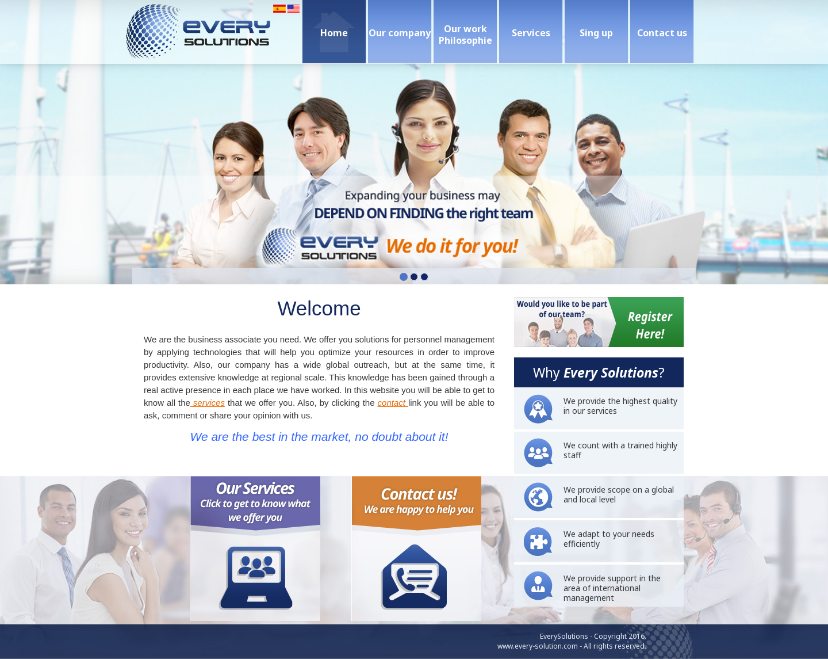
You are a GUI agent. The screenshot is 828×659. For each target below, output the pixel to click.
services (207, 402)
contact (393, 402)
